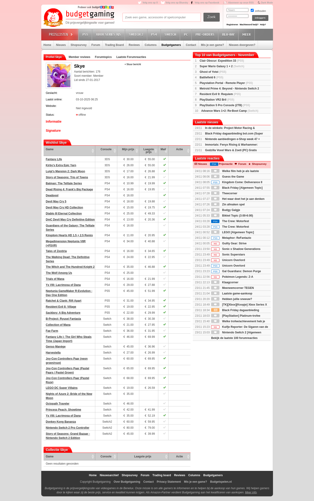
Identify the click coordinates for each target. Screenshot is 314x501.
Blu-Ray (229, 34)
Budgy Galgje (225, 210)
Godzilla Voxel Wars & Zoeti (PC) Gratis (231, 150)
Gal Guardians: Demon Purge (236, 271)
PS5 (85, 34)
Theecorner (224, 193)
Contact (191, 45)
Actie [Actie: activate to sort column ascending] (179, 149)
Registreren (232, 24)
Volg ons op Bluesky (176, 2)
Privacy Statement (169, 481)
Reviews (134, 45)
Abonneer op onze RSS (241, 2)
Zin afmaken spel (228, 204)
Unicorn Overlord (228, 260)
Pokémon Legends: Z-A (232, 276)
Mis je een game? (212, 45)
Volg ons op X (150, 2)
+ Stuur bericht (133, 64)
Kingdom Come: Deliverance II (236, 182)
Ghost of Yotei (213, 71)
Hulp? (263, 24)
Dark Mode (267, 2)
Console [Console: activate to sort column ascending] (106, 149)
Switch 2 (137, 34)
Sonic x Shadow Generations (235, 249)
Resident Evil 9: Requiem (220, 94)
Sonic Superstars (228, 254)
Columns (150, 45)
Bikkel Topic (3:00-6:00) (232, 215)
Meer (247, 34)
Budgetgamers (171, 45)
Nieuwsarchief (109, 475)
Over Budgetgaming (127, 481)
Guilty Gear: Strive (229, 243)
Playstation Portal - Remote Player (226, 83)
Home (47, 45)
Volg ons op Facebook (207, 2)
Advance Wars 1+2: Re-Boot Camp (229, 110)
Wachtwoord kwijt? (249, 24)
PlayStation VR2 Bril (217, 99)
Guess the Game (227, 176)
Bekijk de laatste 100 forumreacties (234, 338)
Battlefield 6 (211, 77)
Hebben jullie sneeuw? (231, 299)
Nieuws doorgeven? (242, 45)
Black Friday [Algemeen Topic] (237, 187)
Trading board (161, 475)
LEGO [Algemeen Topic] (232, 232)
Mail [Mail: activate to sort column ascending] (163, 149)
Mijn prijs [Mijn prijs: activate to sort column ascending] (128, 149)
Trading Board (114, 45)
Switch (171, 34)
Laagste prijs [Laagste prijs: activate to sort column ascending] (148, 151)
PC (186, 34)
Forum (96, 45)
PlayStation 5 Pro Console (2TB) (225, 105)
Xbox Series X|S (109, 34)
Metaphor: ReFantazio (231, 237)
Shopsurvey (79, 45)
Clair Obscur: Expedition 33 (222, 60)
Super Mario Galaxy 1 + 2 (222, 66)
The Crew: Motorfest (230, 221)
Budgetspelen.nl (221, 481)
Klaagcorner (224, 282)
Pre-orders (206, 34)
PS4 (154, 34)
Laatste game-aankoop (231, 293)
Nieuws (61, 45)
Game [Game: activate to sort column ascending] (50, 149)
